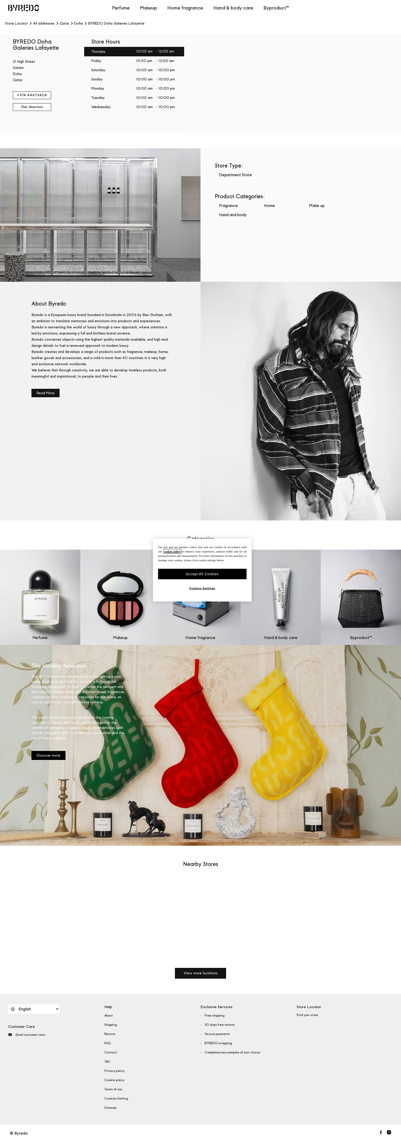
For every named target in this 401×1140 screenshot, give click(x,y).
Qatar (64, 23)
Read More (45, 393)
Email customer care (26, 1035)
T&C (107, 1061)
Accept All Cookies (202, 574)
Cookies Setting (116, 1098)
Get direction (32, 107)
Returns (109, 1034)
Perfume (121, 8)
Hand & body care (233, 8)
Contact (110, 1052)
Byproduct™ (276, 8)
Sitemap (110, 1108)
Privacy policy (114, 1071)
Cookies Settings (202, 588)
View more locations (201, 973)
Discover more (48, 755)
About (108, 1015)
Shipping (110, 1025)
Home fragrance (185, 8)
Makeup (148, 8)
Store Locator (16, 23)
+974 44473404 (32, 95)
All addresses (43, 23)
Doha (78, 23)
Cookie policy (114, 1080)
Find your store (307, 1015)
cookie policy (172, 551)
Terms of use (113, 1089)
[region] (202, 570)
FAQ (107, 1043)
